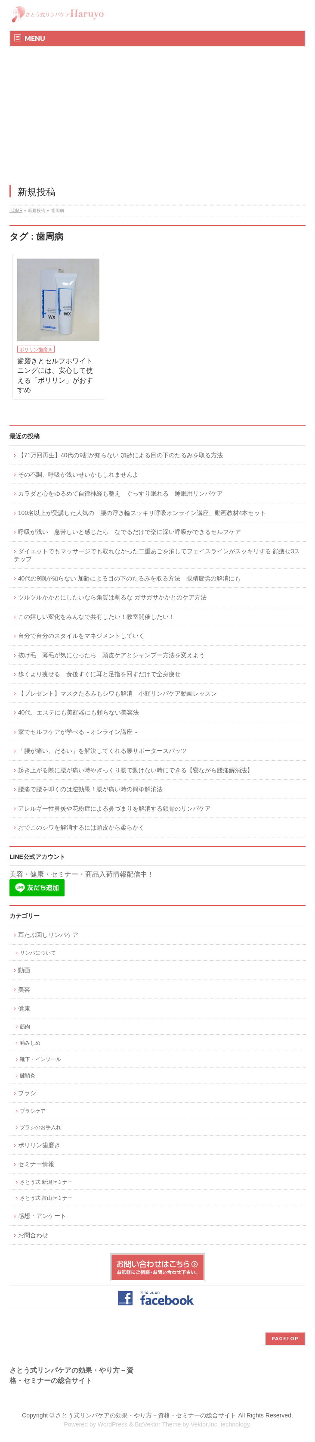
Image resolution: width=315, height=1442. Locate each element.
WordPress (112, 1424)
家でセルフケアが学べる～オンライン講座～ (78, 732)
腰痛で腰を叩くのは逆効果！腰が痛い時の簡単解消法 (90, 789)
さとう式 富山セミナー (46, 1198)
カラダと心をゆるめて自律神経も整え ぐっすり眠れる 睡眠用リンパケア (120, 493)
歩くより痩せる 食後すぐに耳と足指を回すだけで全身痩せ (99, 674)
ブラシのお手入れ (40, 1127)
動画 (24, 970)
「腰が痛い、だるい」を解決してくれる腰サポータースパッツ (102, 751)
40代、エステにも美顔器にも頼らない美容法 (78, 712)
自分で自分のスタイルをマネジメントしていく (81, 636)
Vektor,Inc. (205, 1424)
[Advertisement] (157, 111)
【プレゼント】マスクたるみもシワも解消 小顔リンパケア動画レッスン (117, 693)
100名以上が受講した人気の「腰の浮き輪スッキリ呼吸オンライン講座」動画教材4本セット (142, 513)
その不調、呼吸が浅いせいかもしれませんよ (78, 474)
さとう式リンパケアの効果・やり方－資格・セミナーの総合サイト (146, 1415)
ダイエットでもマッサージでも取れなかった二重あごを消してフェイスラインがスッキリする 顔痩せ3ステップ (157, 555)
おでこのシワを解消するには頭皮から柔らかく (81, 827)
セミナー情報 (36, 1164)
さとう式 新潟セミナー (46, 1182)
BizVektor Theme (158, 1424)
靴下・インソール (40, 1059)
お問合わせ (33, 1235)
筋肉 (25, 1026)
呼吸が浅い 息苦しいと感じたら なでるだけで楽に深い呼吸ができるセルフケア (129, 532)
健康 (24, 1008)
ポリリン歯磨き (35, 349)
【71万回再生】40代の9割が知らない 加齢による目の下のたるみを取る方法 (120, 455)
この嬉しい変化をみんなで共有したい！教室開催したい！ (96, 617)
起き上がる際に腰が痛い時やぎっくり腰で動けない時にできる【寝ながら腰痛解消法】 (135, 770)
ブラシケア (33, 1111)
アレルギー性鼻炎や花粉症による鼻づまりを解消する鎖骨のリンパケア (114, 808)
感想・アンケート (42, 1216)
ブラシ (27, 1093)
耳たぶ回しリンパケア (48, 935)
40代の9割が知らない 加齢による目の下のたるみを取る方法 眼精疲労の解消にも (129, 578)
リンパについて (38, 952)
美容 (24, 989)
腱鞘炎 (27, 1075)
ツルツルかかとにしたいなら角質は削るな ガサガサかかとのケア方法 (112, 597)
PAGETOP (285, 1338)
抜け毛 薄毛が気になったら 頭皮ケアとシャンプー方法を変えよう (111, 655)
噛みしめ (30, 1043)
